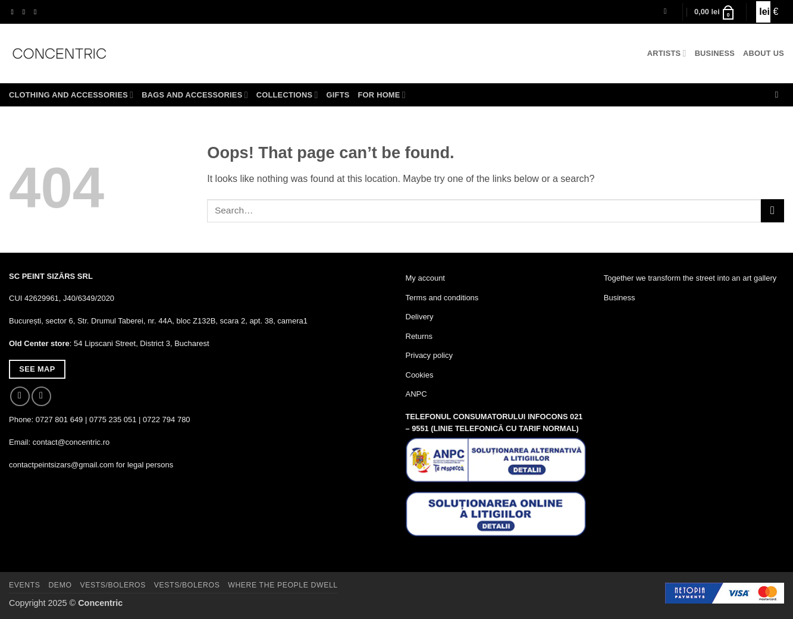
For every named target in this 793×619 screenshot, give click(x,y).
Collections (287, 94)
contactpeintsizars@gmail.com (61, 464)
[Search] (779, 94)
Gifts (338, 94)
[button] (668, 11)
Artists (667, 53)
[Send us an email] (37, 12)
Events (24, 585)
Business (715, 53)
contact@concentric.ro (71, 442)
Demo (59, 585)
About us (763, 53)
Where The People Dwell (283, 585)
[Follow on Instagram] (26, 12)
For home (382, 94)
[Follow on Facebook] (14, 12)
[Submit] (772, 210)
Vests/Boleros (113, 585)
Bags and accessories (194, 94)
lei (763, 12)
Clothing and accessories (71, 94)
